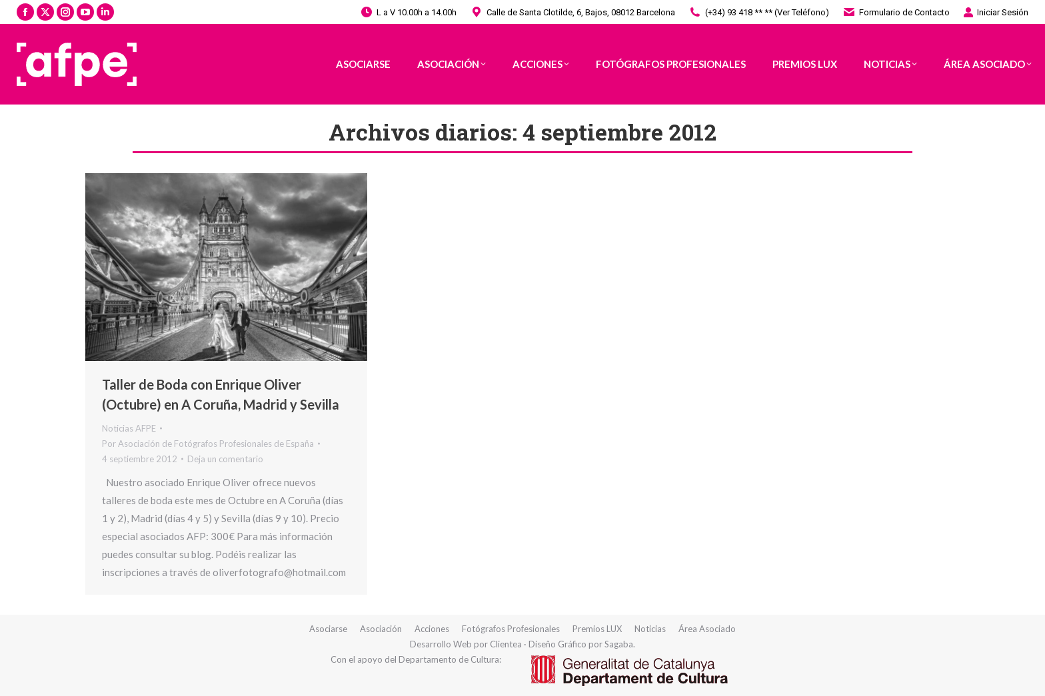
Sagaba (618, 644)
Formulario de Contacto (896, 12)
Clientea (506, 644)
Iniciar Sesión (995, 12)
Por (208, 443)
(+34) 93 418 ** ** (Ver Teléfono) (758, 12)
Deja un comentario (225, 459)
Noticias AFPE (129, 428)
